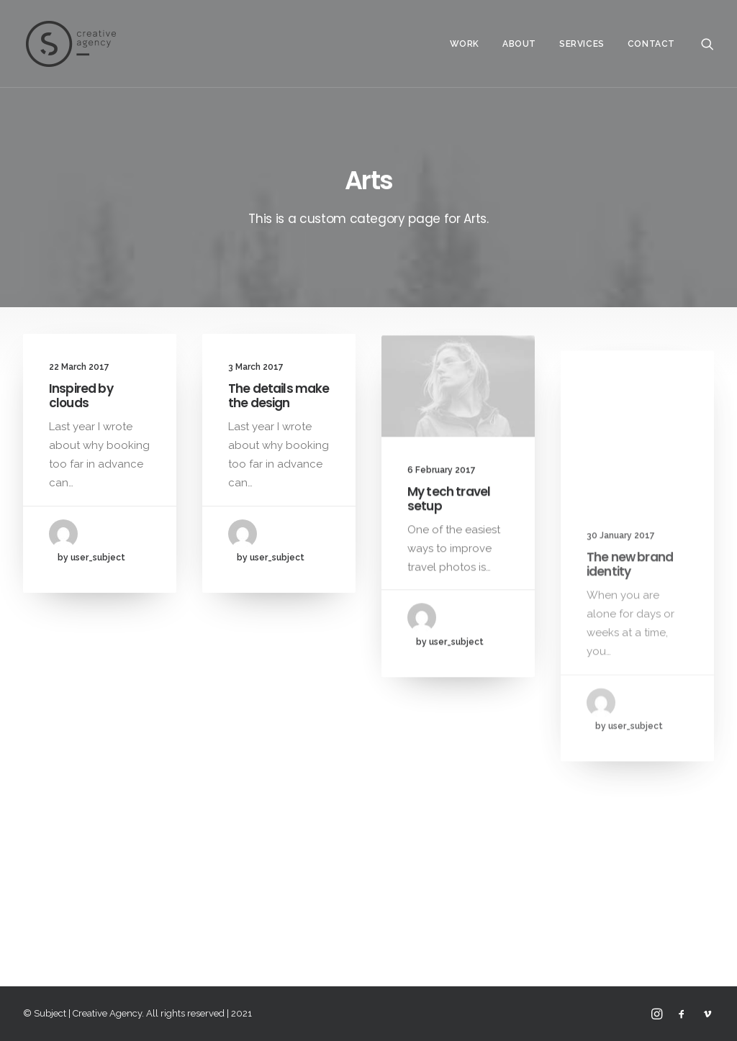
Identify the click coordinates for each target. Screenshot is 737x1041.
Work (464, 44)
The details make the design (278, 396)
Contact (651, 44)
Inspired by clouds (81, 396)
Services (582, 44)
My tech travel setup (448, 511)
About (519, 44)
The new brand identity (630, 604)
